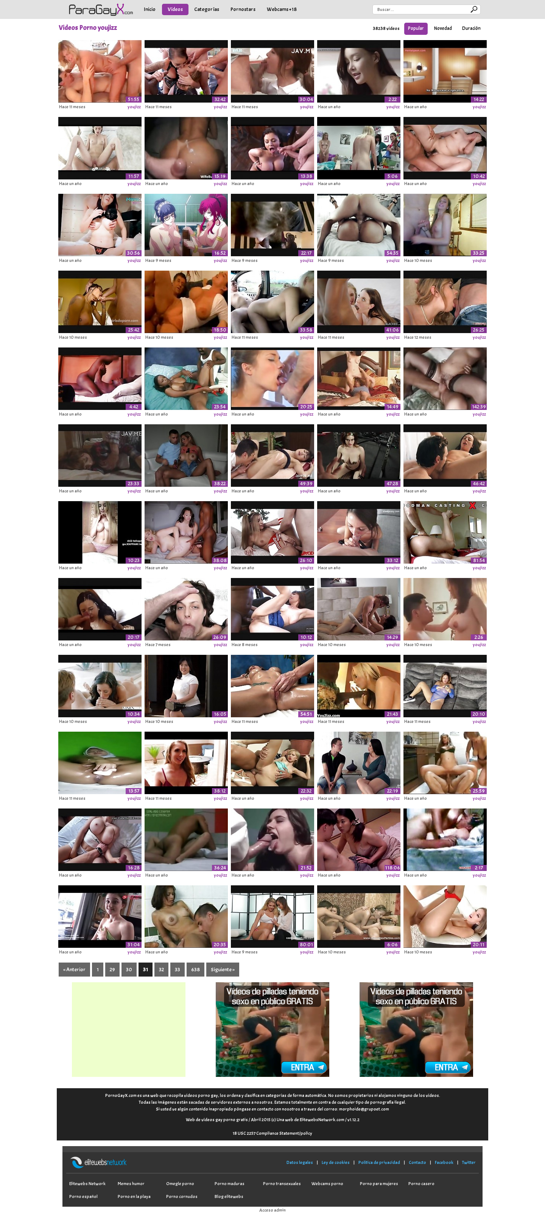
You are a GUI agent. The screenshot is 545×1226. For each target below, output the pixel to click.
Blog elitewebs (229, 1196)
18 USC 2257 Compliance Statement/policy (272, 1133)
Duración (471, 28)
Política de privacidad (379, 1162)
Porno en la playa (134, 1196)
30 (129, 969)
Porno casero (421, 1184)
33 (177, 969)
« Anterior (74, 969)
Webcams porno (327, 1184)
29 (112, 969)
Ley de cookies (336, 1162)
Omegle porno (180, 1184)
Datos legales (300, 1162)
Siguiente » (223, 969)
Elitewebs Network (87, 1184)
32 (161, 969)
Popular (416, 28)
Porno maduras (229, 1184)
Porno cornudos (182, 1196)
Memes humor (131, 1184)
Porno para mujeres (379, 1184)
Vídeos (175, 9)
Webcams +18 (282, 9)
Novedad (443, 28)
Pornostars (242, 9)
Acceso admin (272, 1210)
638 (195, 969)
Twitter (469, 1162)
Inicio (150, 9)
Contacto (417, 1162)
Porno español (83, 1196)
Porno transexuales (282, 1184)
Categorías (206, 9)
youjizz (134, 107)
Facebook (444, 1162)
